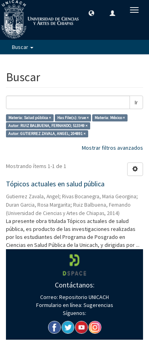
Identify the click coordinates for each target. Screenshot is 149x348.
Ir (136, 102)
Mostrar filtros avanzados (112, 147)
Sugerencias (97, 305)
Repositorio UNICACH (83, 297)
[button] (91, 13)
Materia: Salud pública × (29, 117)
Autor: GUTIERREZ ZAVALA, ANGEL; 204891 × (46, 133)
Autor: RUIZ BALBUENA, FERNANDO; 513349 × (47, 125)
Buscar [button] (22, 47)
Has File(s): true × (73, 117)
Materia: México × (110, 117)
